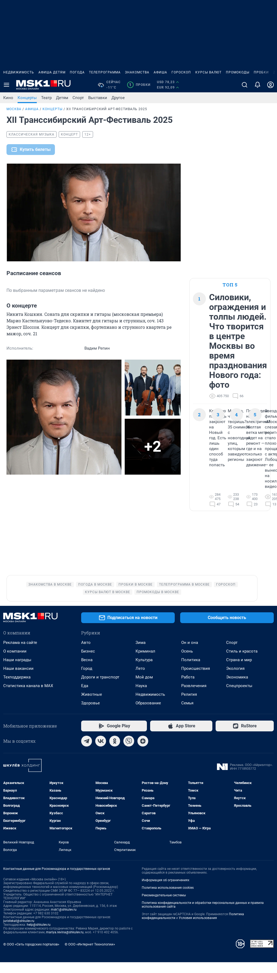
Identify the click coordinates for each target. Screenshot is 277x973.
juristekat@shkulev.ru (18, 932)
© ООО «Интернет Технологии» (90, 955)
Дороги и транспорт (100, 687)
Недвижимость (18, 72)
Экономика (237, 687)
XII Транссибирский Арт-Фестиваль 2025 (106, 109)
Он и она (189, 653)
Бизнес (88, 662)
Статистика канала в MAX (28, 696)
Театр (46, 97)
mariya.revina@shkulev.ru (65, 943)
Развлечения (193, 696)
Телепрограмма (105, 72)
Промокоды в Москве (158, 603)
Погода (77, 72)
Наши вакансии (18, 679)
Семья (187, 713)
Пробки (261, 72)
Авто (86, 653)
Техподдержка (17, 687)
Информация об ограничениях (165, 891)
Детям (62, 97)
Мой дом (144, 687)
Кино (8, 97)
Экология (235, 679)
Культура (144, 670)
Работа (187, 687)
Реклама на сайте (20, 653)
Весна (87, 670)
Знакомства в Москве (50, 595)
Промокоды (237, 72)
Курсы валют (208, 72)
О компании (15, 662)
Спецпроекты (239, 696)
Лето (140, 679)
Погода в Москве (95, 595)
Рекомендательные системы (164, 906)
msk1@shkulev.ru (64, 920)
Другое (118, 97)
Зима (141, 653)
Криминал (145, 662)
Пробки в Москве (135, 595)
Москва (13, 109)
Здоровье (90, 713)
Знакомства (137, 72)
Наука (141, 696)
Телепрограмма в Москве (184, 595)
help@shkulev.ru (39, 935)
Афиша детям (51, 72)
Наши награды (17, 670)
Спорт (78, 97)
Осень (187, 662)
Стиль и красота (242, 662)
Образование (148, 713)
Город (86, 679)
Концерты (27, 97)
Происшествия (195, 679)
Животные (91, 705)
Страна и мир (239, 670)
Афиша (160, 72)
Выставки (97, 97)
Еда (84, 696)
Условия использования (198, 929)
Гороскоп (181, 72)
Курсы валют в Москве (107, 603)
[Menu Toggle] (6, 84)
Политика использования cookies (168, 898)
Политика (190, 670)
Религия (189, 705)
